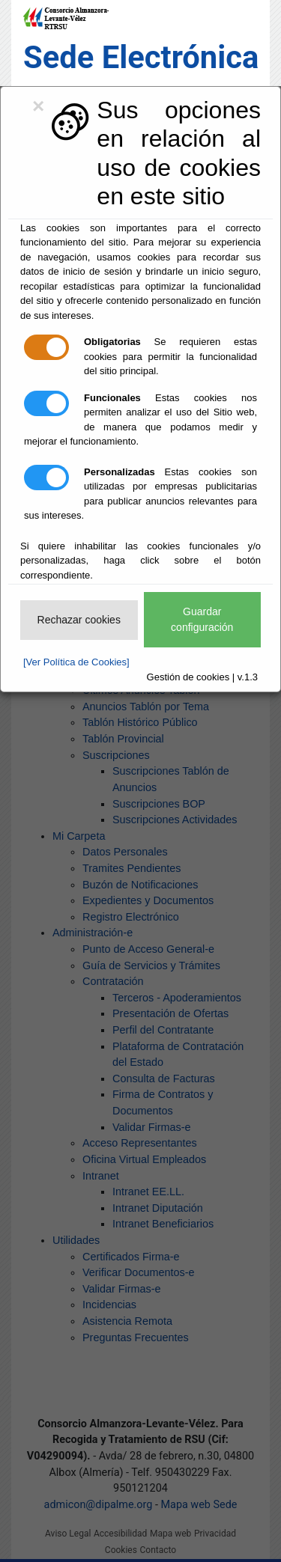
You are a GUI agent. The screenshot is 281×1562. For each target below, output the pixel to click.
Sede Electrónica (141, 57)
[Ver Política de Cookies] (76, 662)
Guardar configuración (202, 619)
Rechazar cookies (79, 620)
